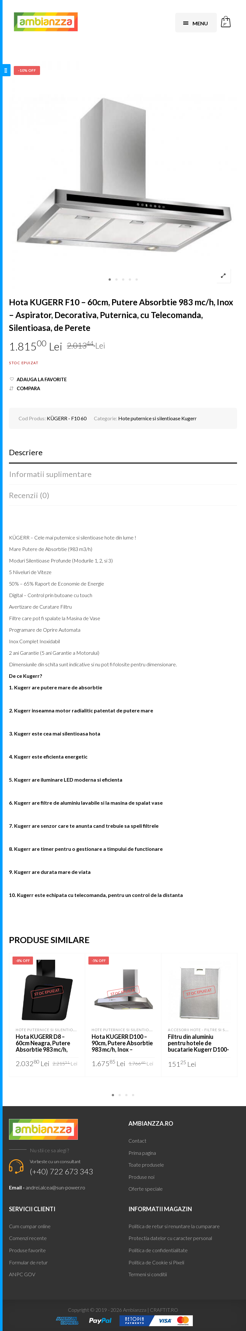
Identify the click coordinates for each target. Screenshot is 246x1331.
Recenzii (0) (29, 495)
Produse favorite (27, 1250)
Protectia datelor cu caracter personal (170, 1238)
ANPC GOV (22, 1274)
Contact (137, 1141)
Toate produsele (146, 1165)
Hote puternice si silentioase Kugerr (157, 418)
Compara (28, 388)
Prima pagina (142, 1153)
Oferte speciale (145, 1189)
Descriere (26, 452)
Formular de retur (28, 1262)
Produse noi (141, 1177)
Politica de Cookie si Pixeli (156, 1262)
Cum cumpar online (30, 1226)
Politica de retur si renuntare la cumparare (174, 1226)
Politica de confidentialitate (158, 1250)
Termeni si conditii (147, 1274)
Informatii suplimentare (50, 474)
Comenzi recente (28, 1238)
